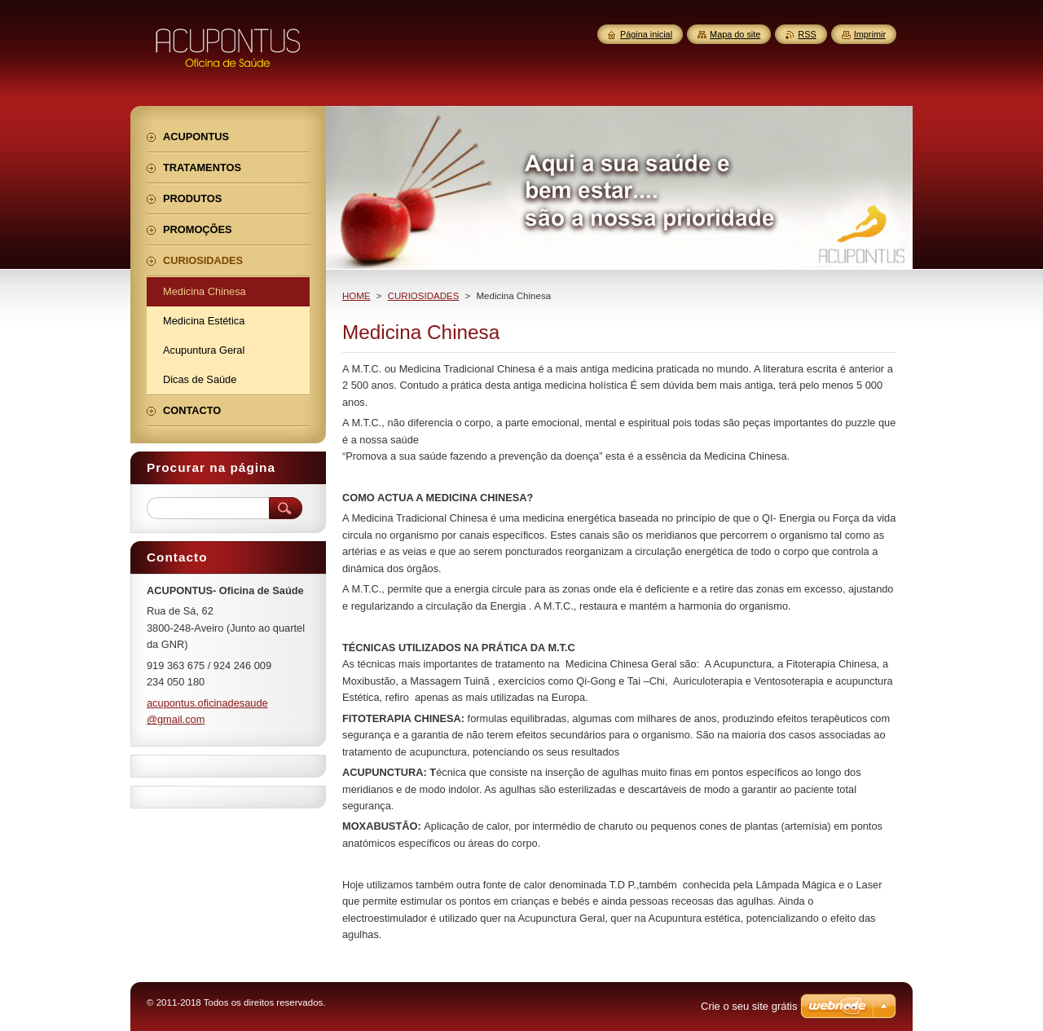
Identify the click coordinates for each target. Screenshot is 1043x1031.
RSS (807, 34)
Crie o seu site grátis (749, 1006)
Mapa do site (735, 34)
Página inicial (646, 34)
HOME (356, 296)
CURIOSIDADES (424, 296)
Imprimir (870, 34)
